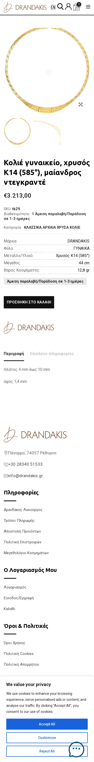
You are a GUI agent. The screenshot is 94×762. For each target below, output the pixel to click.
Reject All (47, 751)
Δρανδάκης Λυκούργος (23, 509)
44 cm (84, 263)
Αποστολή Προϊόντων (22, 531)
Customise (47, 738)
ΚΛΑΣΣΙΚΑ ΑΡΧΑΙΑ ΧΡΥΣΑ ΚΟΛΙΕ (52, 227)
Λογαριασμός (15, 587)
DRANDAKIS (78, 241)
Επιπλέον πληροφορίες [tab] (52, 353)
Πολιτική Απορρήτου (21, 664)
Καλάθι (9, 609)
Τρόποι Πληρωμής (19, 520)
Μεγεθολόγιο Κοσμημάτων (26, 553)
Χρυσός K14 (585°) (72, 255)
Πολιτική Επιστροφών (22, 542)
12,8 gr (83, 270)
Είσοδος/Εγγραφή (19, 598)
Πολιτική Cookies (19, 653)
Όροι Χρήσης (14, 643)
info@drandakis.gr (25, 475)
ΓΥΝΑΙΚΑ (81, 248)
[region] (47, 719)
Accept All (47, 724)
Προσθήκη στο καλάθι (29, 302)
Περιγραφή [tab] (14, 353)
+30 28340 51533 (25, 464)
